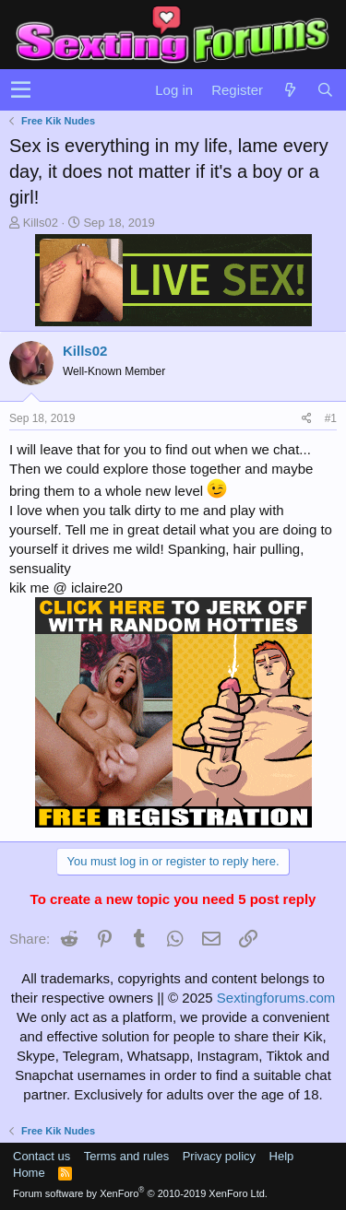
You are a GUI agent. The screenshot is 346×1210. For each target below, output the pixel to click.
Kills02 (40, 222)
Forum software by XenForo (140, 1193)
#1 (331, 418)
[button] (21, 90)
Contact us (41, 1156)
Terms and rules (126, 1156)
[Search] (324, 89)
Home (29, 1173)
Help (281, 1156)
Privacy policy (219, 1156)
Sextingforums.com (276, 997)
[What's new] (289, 89)
